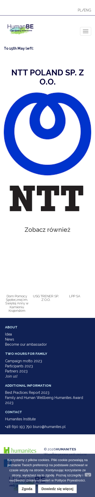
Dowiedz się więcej (57, 489)
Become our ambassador (26, 344)
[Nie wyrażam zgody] (88, 475)
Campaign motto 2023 (23, 361)
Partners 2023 (16, 371)
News (9, 339)
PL (80, 10)
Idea (8, 334)
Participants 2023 (19, 366)
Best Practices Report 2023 (27, 393)
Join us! (11, 376)
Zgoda (27, 489)
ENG (87, 10)
